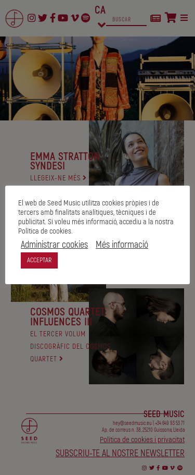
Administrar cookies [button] (54, 245)
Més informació (122, 245)
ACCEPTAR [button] (39, 260)
